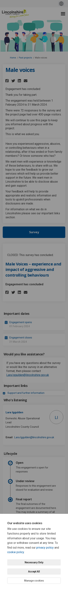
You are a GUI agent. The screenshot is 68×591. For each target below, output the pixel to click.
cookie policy (15, 552)
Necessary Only (34, 562)
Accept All (34, 571)
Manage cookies (34, 580)
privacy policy (45, 547)
